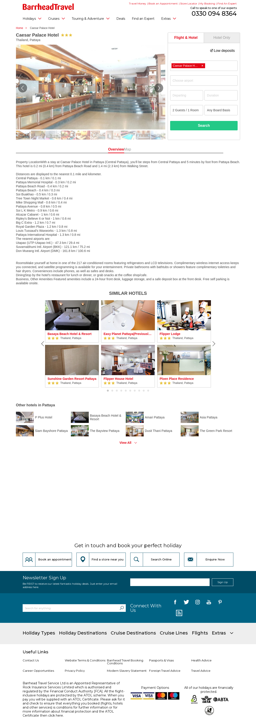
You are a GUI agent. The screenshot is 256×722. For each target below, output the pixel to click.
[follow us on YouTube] (209, 603)
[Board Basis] (221, 110)
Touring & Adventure (91, 18)
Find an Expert (143, 19)
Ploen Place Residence (177, 379)
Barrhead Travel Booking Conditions (125, 662)
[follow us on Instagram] (198, 603)
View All (125, 442)
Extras (168, 18)
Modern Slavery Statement (127, 670)
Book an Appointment (163, 3)
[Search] (122, 608)
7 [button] (134, 391)
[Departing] (186, 95)
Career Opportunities (38, 670)
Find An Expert (227, 3)
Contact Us (31, 660)
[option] (72, 344)
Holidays (32, 18)
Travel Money (137, 3)
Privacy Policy (75, 670)
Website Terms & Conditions (85, 660)
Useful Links (35, 652)
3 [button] (117, 391)
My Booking (207, 3)
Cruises (56, 18)
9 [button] (143, 391)
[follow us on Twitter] (186, 603)
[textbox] (206, 80)
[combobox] (204, 66)
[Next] (213, 343)
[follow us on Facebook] (175, 603)
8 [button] (139, 391)
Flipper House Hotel (118, 379)
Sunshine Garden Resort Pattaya (72, 379)
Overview (108, 149)
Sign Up (222, 582)
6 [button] (130, 391)
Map (148, 149)
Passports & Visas (161, 660)
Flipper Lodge (170, 334)
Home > (22, 28)
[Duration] (221, 95)
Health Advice (201, 660)
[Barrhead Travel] (48, 6)
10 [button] (148, 391)
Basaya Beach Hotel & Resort (69, 334)
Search (204, 125)
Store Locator (188, 3)
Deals (120, 19)
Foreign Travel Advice (164, 670)
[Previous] (43, 343)
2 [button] (112, 391)
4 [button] (121, 391)
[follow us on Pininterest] (220, 603)
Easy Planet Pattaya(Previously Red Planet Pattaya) (128, 334)
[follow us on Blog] (178, 613)
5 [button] (126, 391)
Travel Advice (200, 670)
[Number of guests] (186, 110)
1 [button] (108, 391)
